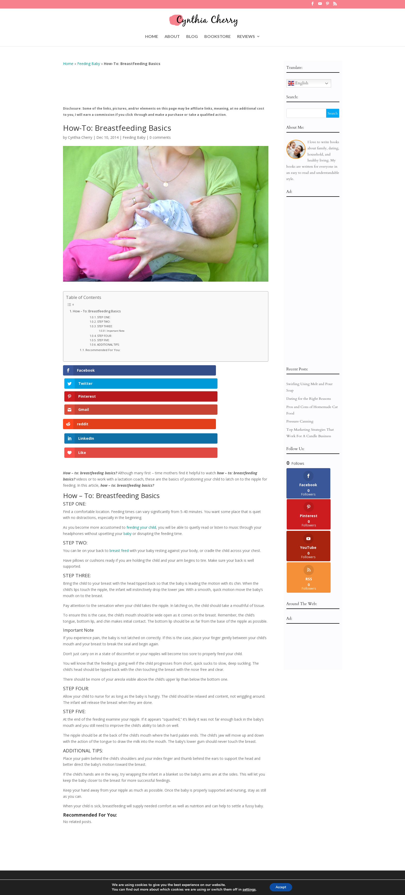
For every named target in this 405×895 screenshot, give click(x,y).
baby (127, 465)
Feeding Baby (88, 63)
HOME (151, 37)
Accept (281, 886)
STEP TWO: (104, 321)
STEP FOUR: (104, 336)
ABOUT (172, 37)
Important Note (115, 330)
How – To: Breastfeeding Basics (97, 311)
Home (68, 63)
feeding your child (141, 459)
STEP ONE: (104, 317)
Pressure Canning (299, 421)
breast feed (119, 482)
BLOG (192, 37)
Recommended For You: (102, 350)
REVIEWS (246, 37)
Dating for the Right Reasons (308, 398)
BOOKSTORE (217, 37)
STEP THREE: (105, 326)
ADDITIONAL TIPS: (108, 344)
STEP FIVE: (103, 340)
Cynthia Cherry (80, 137)
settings (246, 889)
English (298, 83)
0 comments (160, 137)
